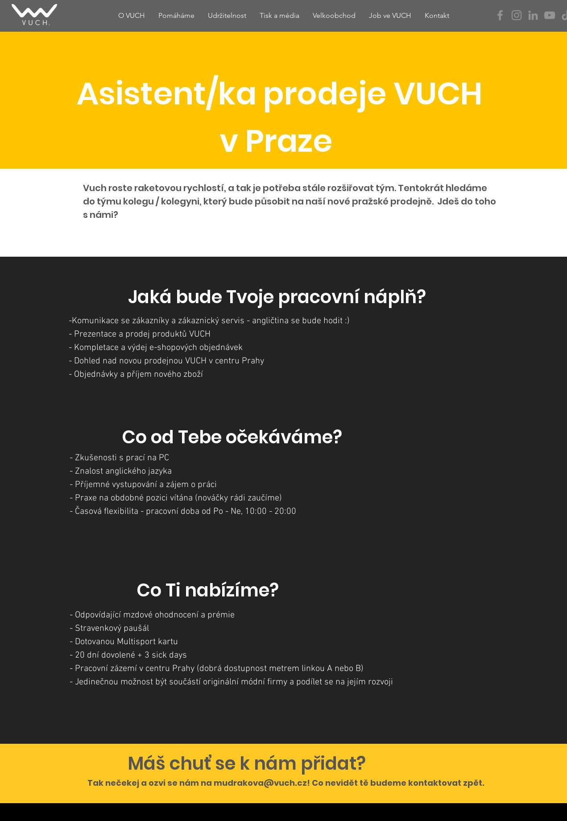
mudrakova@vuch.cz (260, 782)
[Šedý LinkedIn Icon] (533, 15)
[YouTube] (549, 15)
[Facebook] (500, 15)
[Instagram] (516, 15)
